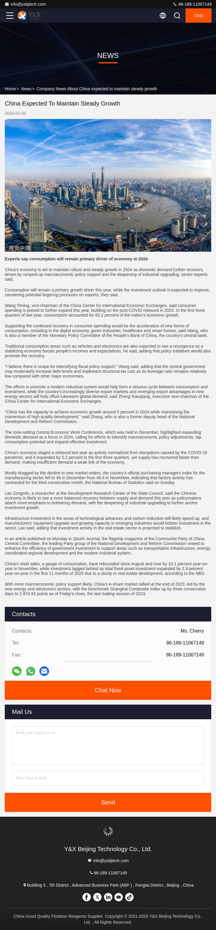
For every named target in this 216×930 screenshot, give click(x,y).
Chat (198, 15)
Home (10, 88)
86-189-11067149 (192, 4)
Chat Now (108, 690)
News (26, 88)
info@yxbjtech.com (25, 4)
